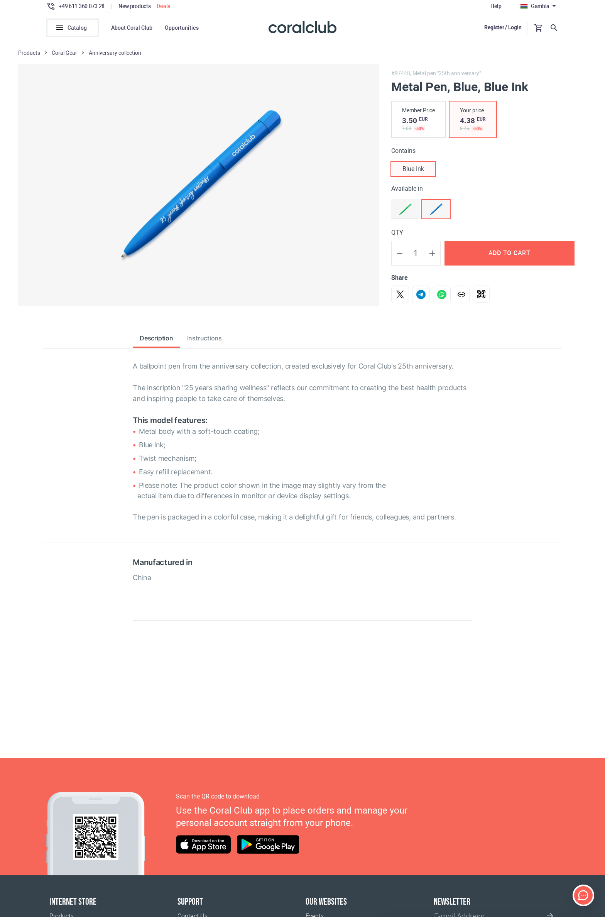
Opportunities (182, 27)
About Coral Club (131, 28)
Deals (163, 6)
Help (496, 6)
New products (134, 6)
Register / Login (503, 27)
